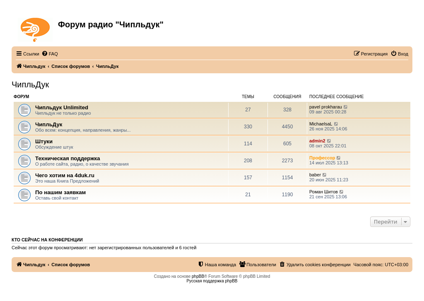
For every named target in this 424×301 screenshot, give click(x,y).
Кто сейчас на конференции (47, 239)
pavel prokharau (325, 106)
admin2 (317, 140)
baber (315, 174)
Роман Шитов (323, 191)
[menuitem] (49, 54)
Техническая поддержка (67, 158)
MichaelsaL (320, 123)
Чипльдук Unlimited (61, 107)
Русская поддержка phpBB (211, 281)
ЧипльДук (30, 84)
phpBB (198, 276)
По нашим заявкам (60, 192)
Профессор (322, 157)
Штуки (44, 141)
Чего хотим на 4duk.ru (64, 175)
